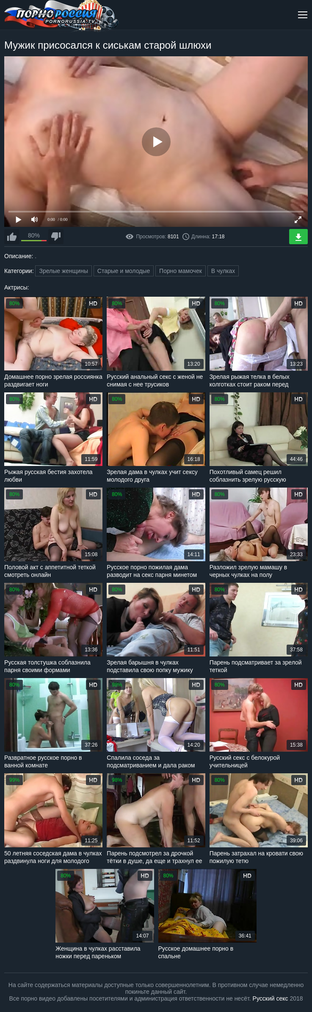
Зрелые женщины (63, 270)
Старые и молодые (123, 270)
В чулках (223, 270)
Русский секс (270, 998)
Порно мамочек (180, 270)
